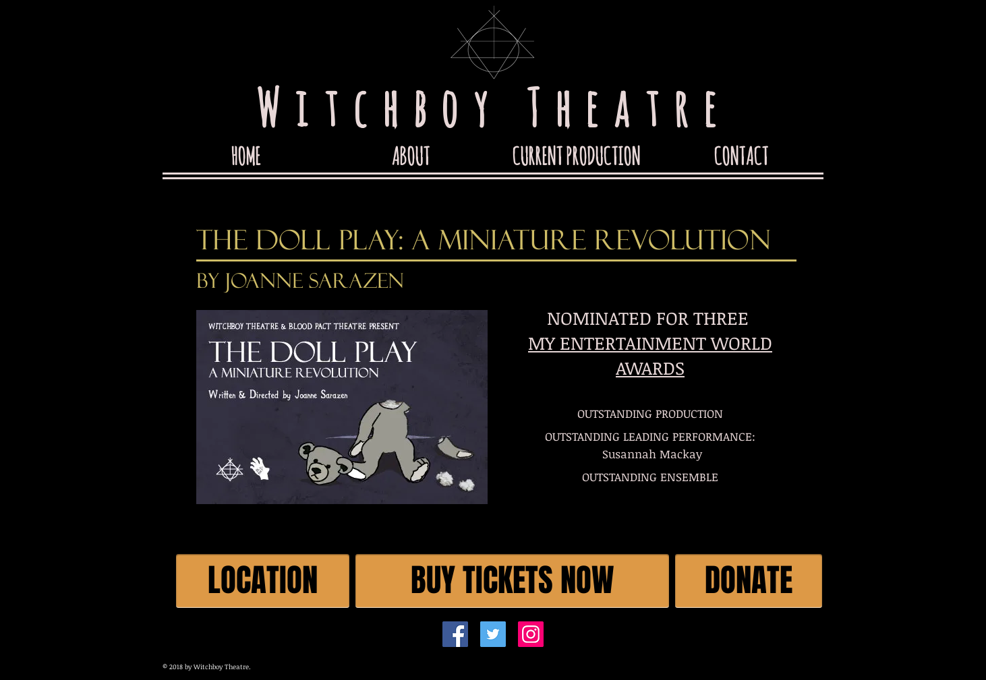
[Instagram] (531, 634)
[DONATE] (748, 581)
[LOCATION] (262, 581)
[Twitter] (493, 634)
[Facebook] (455, 634)
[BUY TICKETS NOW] (512, 581)
